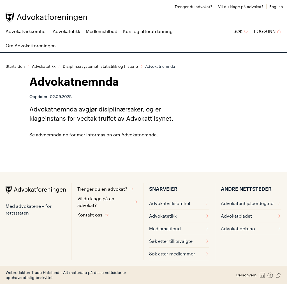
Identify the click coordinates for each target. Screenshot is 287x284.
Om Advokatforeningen (31, 45)
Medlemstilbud (101, 31)
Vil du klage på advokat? (240, 6)
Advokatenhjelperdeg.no (251, 203)
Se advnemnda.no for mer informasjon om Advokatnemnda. (93, 134)
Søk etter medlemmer (179, 253)
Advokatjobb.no (251, 228)
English (276, 6)
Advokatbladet (251, 215)
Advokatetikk (66, 31)
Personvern (246, 275)
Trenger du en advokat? (105, 189)
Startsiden (15, 66)
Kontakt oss (93, 214)
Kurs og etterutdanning (148, 31)
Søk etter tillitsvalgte (179, 241)
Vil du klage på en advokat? (107, 202)
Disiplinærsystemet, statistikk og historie (100, 66)
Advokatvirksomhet (26, 31)
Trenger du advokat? (193, 6)
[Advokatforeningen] (46, 17)
